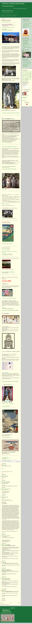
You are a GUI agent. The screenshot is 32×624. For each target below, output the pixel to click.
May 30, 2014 (3, 487)
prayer (23, 77)
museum (28, 75)
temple (19, 461)
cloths (27, 72)
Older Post (19, 602)
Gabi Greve (3, 562)
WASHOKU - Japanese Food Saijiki (6, 611)
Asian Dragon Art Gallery (26, 46)
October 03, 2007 (4, 474)
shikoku (28, 77)
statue (26, 78)
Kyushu (23, 75)
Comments (24, 87)
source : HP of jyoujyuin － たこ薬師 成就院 (8, 403)
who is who (26, 80)
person (27, 76)
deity (30, 72)
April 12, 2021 (3, 598)
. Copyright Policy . (24, 100)
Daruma (29, 72)
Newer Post (2, 602)
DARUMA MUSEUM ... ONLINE (6, 609)
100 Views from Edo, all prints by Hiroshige (7, 243)
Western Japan (23, 80)
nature (30, 75)
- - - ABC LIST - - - (25, 71)
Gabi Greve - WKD (4, 476)
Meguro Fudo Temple (6, 20)
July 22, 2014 (3, 495)
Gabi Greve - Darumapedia (5, 544)
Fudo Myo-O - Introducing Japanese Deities (13, 3)
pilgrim (30, 76)
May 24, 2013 (3, 480)
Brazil (25, 72)
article (28, 71)
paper (25, 76)
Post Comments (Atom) (6, 604)
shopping (30, 77)
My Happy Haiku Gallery (5, 610)
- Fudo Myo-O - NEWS (25, 24)
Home (10, 602)
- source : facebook (4, 189)
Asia (29, 71)
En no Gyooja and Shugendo (5, 254)
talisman (23, 79)
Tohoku (29, 79)
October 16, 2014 (4, 534)
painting (23, 76)
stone (28, 78)
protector (25, 77)
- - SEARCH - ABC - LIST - (26, 20)
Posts (24, 86)
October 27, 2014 (4, 543)
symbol (30, 78)
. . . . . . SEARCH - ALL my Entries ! (27, 23)
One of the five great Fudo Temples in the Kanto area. (8, 27)
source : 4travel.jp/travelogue (5, 109)
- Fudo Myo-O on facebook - (26, 25)
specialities (23, 78)
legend (25, 75)
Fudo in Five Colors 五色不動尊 (6, 249)
